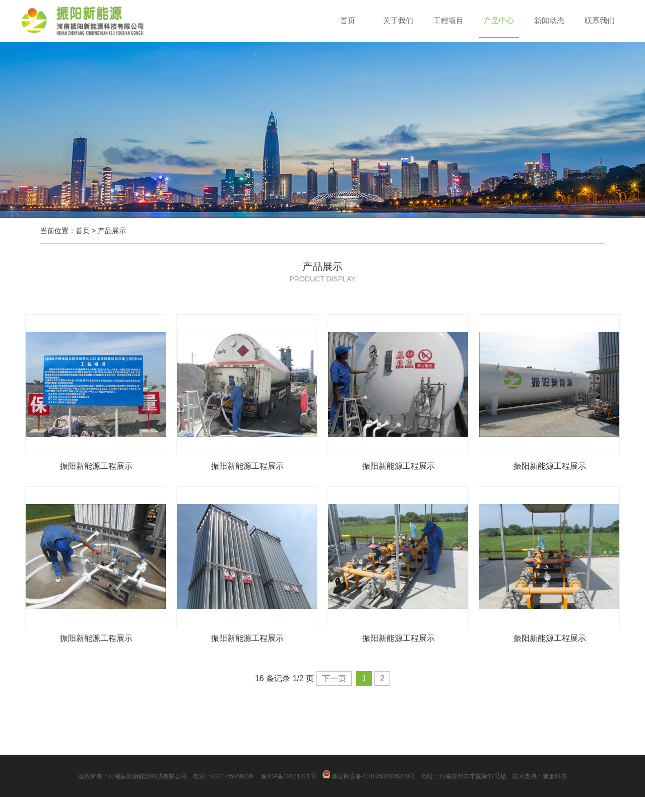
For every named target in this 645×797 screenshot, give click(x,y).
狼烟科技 (555, 776)
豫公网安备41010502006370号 (368, 776)
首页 (347, 20)
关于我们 (398, 20)
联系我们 (600, 20)
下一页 (334, 678)
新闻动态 (549, 20)
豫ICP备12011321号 (288, 776)
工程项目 (448, 20)
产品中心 (499, 20)
